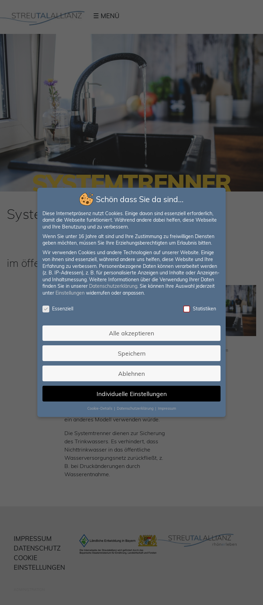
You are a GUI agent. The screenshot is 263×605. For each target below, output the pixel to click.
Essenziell (58, 309)
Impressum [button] (167, 407)
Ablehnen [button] (131, 372)
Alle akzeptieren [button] (131, 332)
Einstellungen (70, 293)
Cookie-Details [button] (100, 407)
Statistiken (199, 309)
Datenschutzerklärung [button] (135, 407)
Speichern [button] (131, 353)
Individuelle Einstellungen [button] (131, 393)
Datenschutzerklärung (113, 286)
